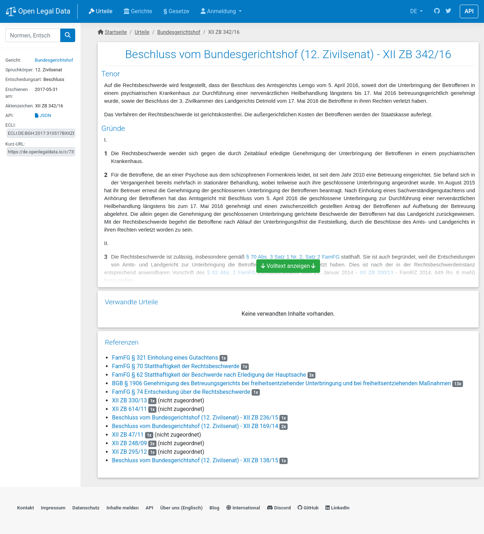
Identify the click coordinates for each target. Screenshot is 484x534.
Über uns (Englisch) (181, 507)
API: (9, 115)
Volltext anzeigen (288, 266)
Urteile (100, 11)
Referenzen (122, 342)
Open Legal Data (38, 11)
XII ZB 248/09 (129, 443)
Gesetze (176, 11)
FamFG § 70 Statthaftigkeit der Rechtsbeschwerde (176, 366)
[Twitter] (448, 11)
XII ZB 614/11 (129, 409)
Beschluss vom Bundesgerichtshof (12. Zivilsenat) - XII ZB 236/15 (195, 417)
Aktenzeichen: (19, 105)
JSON (43, 115)
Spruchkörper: (19, 69)
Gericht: (13, 60)
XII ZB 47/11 (128, 434)
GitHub (308, 507)
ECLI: (10, 125)
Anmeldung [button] (219, 11)
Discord (279, 507)
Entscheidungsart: (23, 79)
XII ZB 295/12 (129, 451)
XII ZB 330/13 (129, 400)
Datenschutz (85, 507)
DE (414, 11)
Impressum (53, 507)
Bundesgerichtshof (54, 60)
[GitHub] (437, 11)
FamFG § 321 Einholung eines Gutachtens (165, 357)
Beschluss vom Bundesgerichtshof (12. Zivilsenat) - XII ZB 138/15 (195, 460)
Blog (215, 507)
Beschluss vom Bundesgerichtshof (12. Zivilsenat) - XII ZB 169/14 (195, 426)
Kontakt (25, 507)
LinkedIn (337, 507)
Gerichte (138, 11)
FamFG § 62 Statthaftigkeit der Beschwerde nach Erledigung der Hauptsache (209, 374)
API (469, 11)
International (243, 507)
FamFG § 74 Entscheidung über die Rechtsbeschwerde (181, 391)
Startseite (116, 32)
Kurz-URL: (15, 144)
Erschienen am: (16, 93)
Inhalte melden (123, 507)
